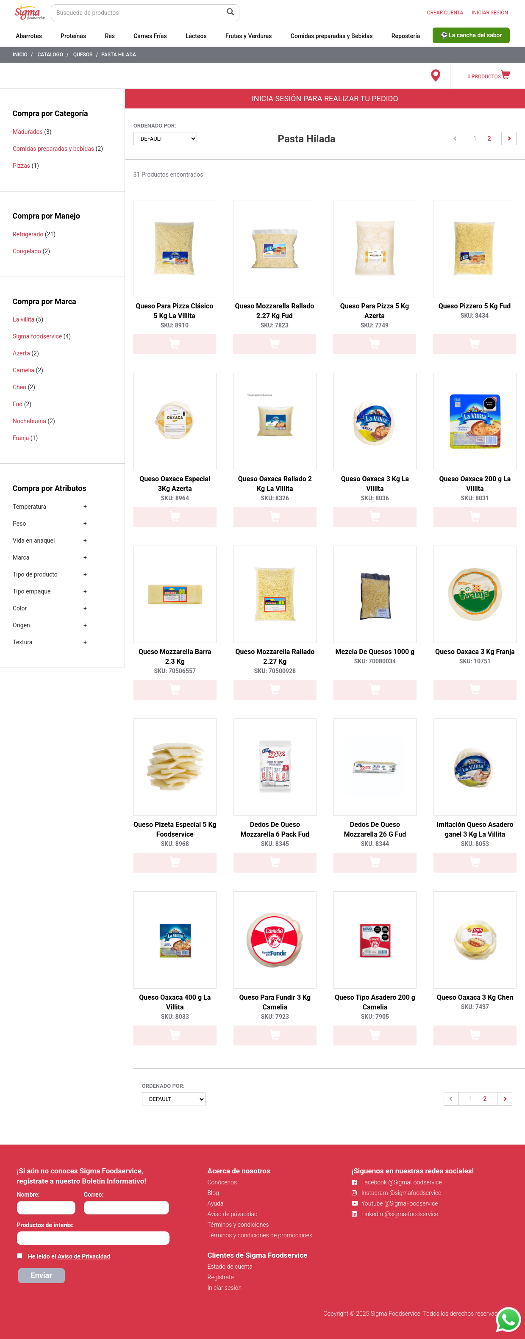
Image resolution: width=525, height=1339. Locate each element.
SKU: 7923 (275, 1016)
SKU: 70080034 (375, 661)
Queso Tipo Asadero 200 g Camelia (375, 1002)
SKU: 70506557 (175, 671)
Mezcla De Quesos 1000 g (375, 652)
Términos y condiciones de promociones (260, 1235)
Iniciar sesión (225, 1287)
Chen (19, 387)
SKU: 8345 (275, 843)
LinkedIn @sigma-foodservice (395, 1214)
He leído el (69, 1256)
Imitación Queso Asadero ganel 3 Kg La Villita (474, 829)
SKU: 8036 (375, 498)
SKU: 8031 (475, 498)
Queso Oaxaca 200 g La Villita (475, 484)
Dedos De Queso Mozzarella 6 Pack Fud (275, 829)
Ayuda (216, 1203)
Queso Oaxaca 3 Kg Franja (475, 652)
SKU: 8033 (175, 1016)
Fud (17, 404)
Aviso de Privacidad (84, 1256)
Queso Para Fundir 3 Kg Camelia (275, 1002)
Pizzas (21, 165)
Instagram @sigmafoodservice (397, 1192)
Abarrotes (29, 36)
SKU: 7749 (375, 325)
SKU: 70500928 (275, 671)
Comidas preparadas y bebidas (53, 148)
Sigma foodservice (37, 336)
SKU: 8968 (175, 843)
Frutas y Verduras (248, 36)
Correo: (94, 1194)
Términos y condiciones (238, 1224)
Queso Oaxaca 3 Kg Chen (475, 997)
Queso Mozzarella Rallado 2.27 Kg (274, 656)
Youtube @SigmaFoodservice (395, 1203)
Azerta (21, 353)
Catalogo (50, 55)
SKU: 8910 (175, 325)
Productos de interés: (45, 1225)
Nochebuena (29, 421)
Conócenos (222, 1182)
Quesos (83, 55)
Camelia (23, 370)
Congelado (27, 251)
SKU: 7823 (275, 325)
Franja (21, 438)
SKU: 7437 (475, 1007)
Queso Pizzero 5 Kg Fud (475, 306)
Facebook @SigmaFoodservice (397, 1182)
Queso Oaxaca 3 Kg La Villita (375, 484)
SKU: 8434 (475, 315)
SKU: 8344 (375, 843)
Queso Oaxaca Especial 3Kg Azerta (174, 484)
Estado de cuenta (230, 1266)
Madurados (28, 131)
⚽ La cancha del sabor (471, 35)
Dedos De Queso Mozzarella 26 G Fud (375, 829)
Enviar (41, 1275)
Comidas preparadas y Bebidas (332, 36)
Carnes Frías (150, 36)
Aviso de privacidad (233, 1214)
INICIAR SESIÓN (490, 13)
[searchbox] (21, 1237)
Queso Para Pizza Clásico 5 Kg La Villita (174, 311)
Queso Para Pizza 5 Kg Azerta (374, 311)
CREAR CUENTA (445, 13)
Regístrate (221, 1277)
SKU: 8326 (275, 498)
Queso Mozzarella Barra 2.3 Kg (175, 656)
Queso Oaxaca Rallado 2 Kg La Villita (275, 484)
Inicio (20, 55)
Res (110, 36)
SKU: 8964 (175, 498)
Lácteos (196, 36)
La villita (23, 319)
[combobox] (93, 1238)
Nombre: (28, 1194)
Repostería (406, 36)
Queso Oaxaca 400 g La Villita (175, 1002)
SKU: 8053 (475, 843)
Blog (213, 1192)
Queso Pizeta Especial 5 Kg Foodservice (174, 829)
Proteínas (73, 36)
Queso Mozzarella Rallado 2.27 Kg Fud (274, 311)
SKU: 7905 (375, 1016)
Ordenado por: (154, 125)
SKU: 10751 (475, 661)
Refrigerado (28, 234)
